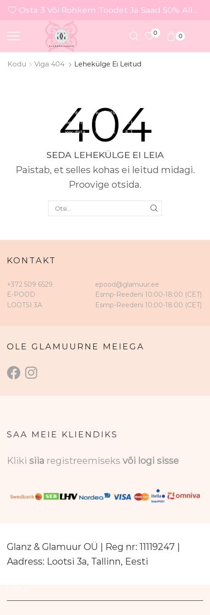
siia (36, 460)
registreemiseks (85, 460)
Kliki (18, 460)
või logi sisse (151, 460)
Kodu (16, 64)
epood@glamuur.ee (127, 284)
